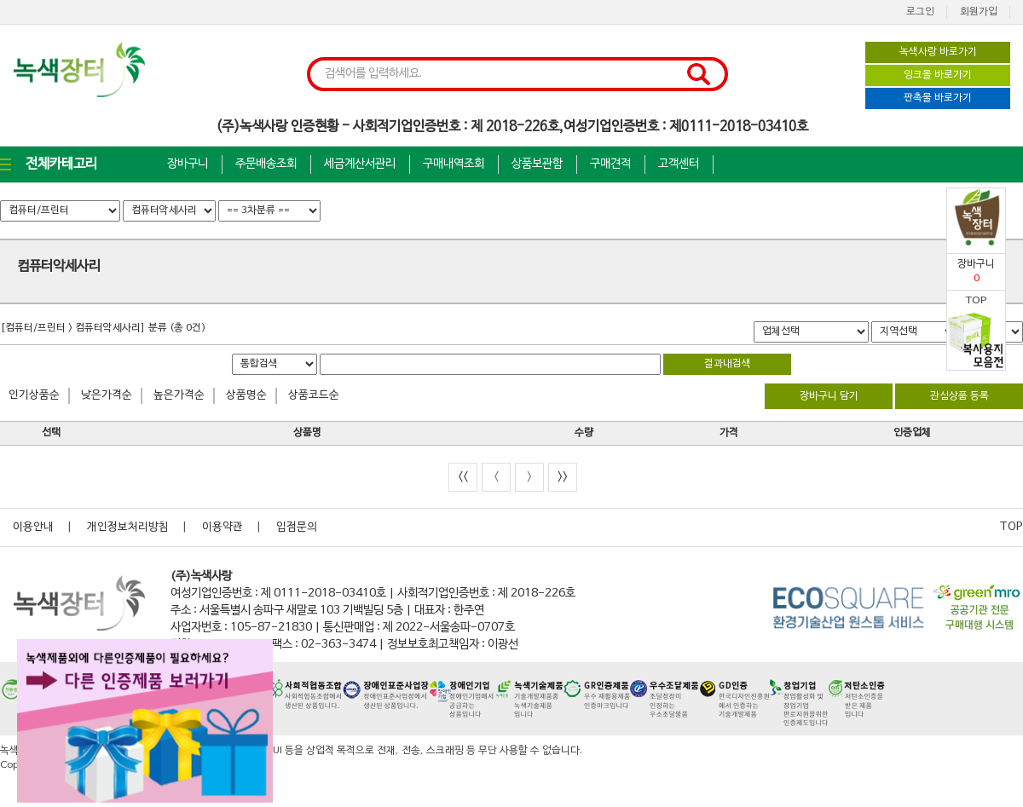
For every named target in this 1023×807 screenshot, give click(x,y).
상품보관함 (537, 164)
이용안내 (33, 527)
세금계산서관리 (360, 164)
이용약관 (222, 527)
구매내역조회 (453, 164)
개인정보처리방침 (128, 527)
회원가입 (978, 12)
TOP (1011, 527)
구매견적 (610, 164)
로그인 (920, 12)
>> (563, 476)
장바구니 (187, 164)
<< (463, 476)
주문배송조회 (266, 164)
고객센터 (678, 164)
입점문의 (296, 527)
